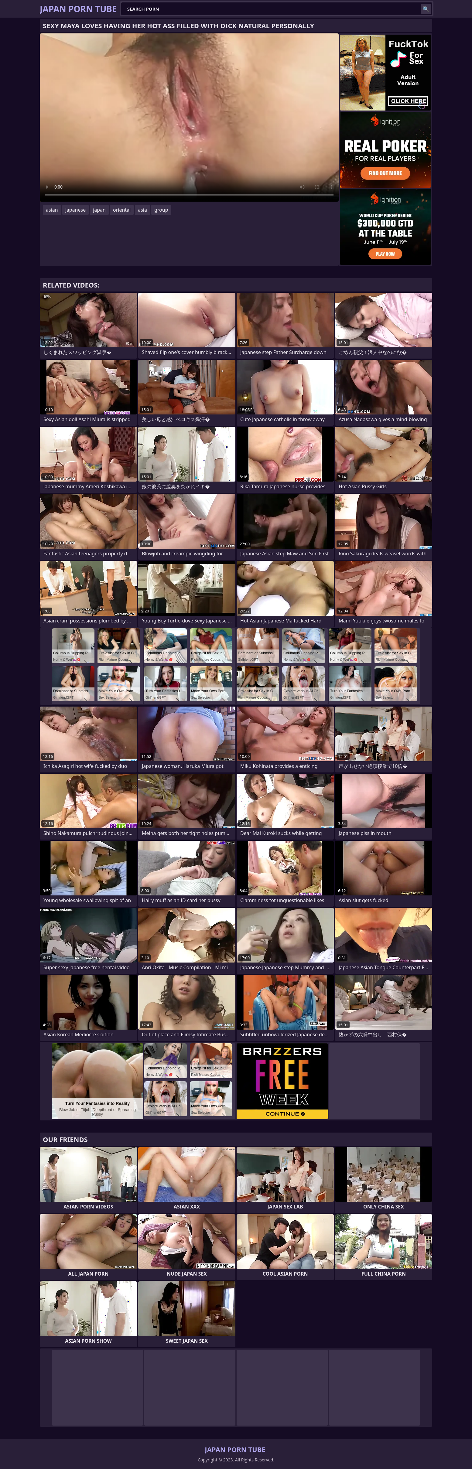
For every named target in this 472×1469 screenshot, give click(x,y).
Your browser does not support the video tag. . (189, 117)
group (161, 209)
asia (142, 209)
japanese (75, 209)
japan (99, 209)
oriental (122, 209)
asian (52, 209)
